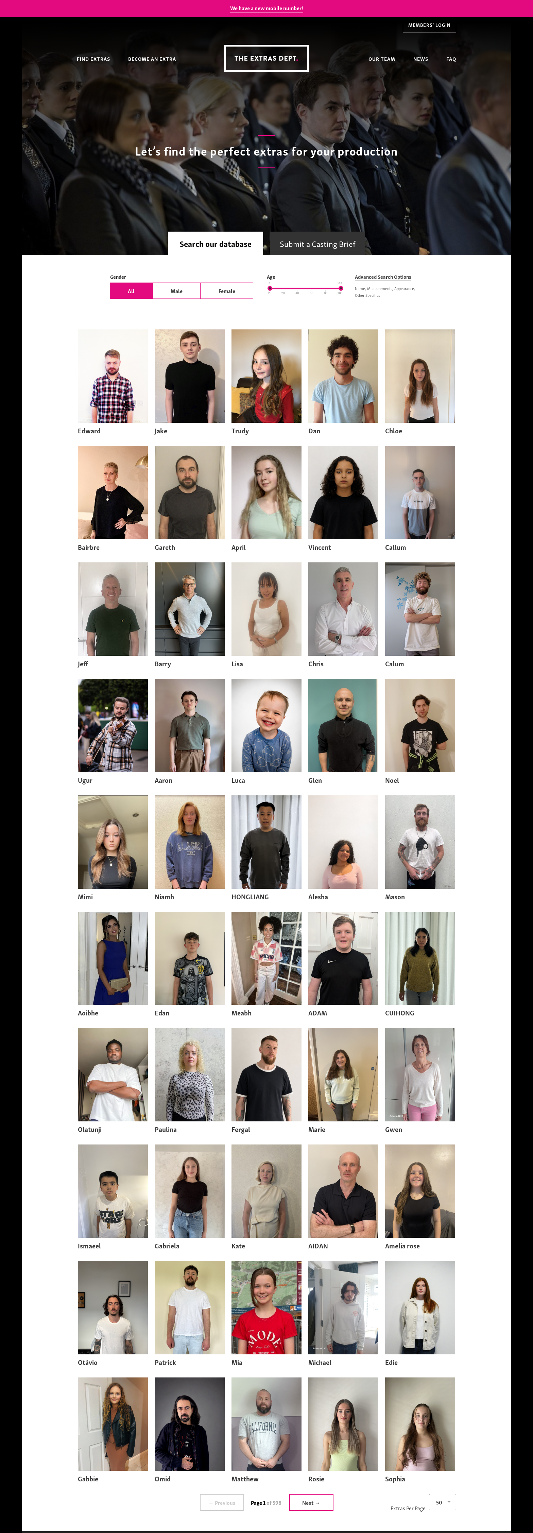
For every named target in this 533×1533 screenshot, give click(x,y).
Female (226, 288)
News (418, 55)
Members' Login (427, 22)
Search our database (215, 242)
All (130, 288)
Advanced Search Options (386, 273)
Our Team (376, 55)
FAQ (450, 55)
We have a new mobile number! (266, 6)
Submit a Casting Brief (317, 242)
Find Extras (96, 55)
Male (176, 288)
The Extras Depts (266, 55)
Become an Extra (160, 55)
